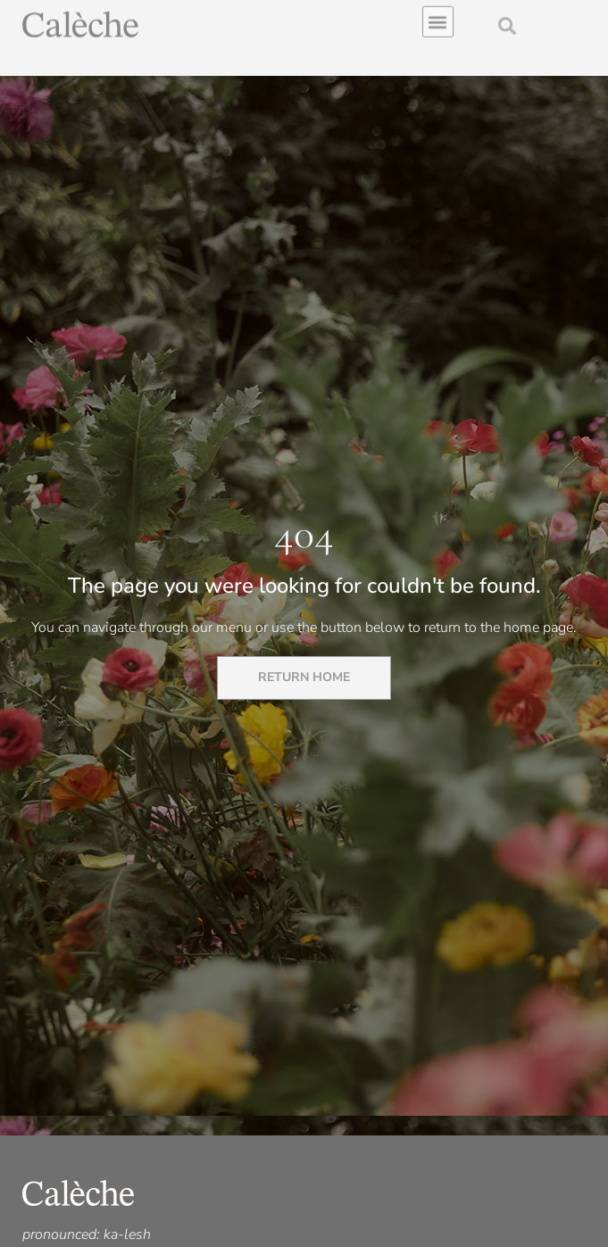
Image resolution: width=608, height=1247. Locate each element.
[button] (438, 18)
